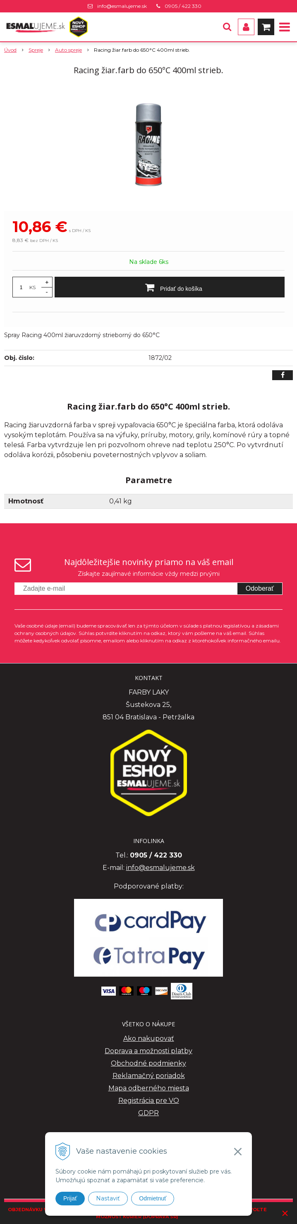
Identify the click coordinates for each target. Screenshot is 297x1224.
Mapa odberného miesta (148, 1088)
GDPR (148, 1113)
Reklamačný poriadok (149, 1076)
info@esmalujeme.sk (122, 6)
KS (32, 287)
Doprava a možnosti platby (148, 1051)
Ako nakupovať (148, 1038)
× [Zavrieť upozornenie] (285, 1213)
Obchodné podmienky (148, 1063)
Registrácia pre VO (148, 1100)
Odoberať (260, 588)
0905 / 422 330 (183, 6)
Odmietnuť (152, 1198)
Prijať (70, 1198)
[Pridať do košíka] (170, 287)
